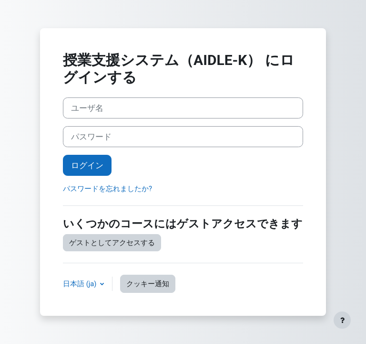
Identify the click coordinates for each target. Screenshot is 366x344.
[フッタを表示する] (342, 320)
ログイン (87, 165)
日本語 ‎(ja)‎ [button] (80, 284)
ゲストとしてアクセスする (112, 242)
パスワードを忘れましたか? (107, 188)
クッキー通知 (147, 284)
